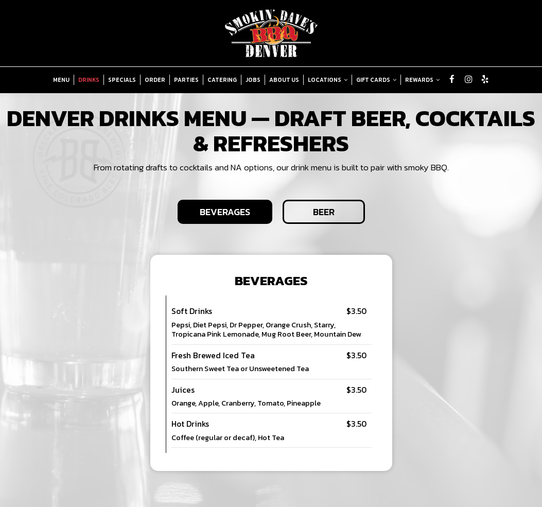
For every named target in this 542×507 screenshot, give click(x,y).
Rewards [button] (422, 80)
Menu (61, 80)
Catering (222, 80)
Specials (122, 80)
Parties (186, 80)
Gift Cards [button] (376, 80)
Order (155, 80)
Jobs (253, 80)
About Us (284, 80)
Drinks (88, 80)
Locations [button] (327, 80)
